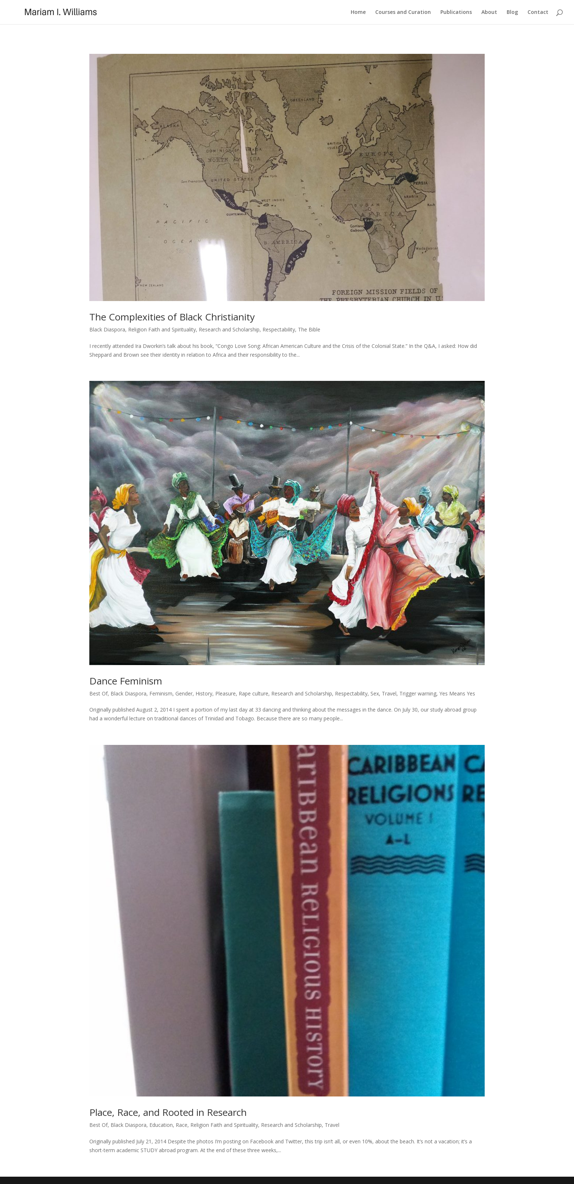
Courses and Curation (403, 12)
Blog (512, 12)
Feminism (160, 693)
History (203, 693)
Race (181, 1124)
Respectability (278, 329)
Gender (184, 693)
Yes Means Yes (457, 693)
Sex (374, 693)
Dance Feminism (125, 680)
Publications (456, 12)
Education (161, 1124)
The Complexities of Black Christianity (172, 316)
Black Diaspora (107, 329)
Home (358, 12)
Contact (538, 12)
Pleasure (225, 693)
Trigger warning (417, 693)
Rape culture (253, 693)
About (489, 12)
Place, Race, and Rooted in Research (168, 1112)
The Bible (309, 329)
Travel (389, 693)
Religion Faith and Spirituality (162, 329)
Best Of (98, 693)
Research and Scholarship (229, 329)
